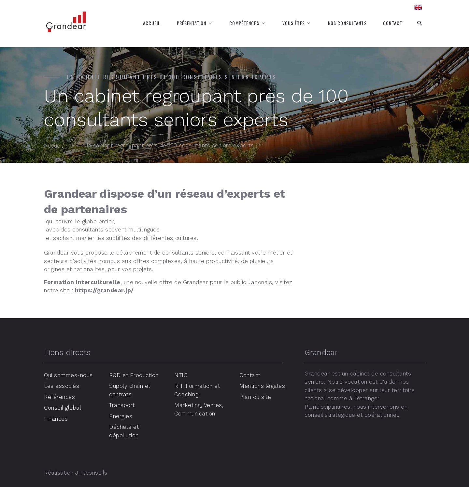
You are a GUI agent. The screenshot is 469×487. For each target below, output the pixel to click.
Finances (56, 418)
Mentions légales (262, 386)
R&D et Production (134, 375)
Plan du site (255, 397)
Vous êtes (293, 23)
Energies (120, 416)
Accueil (152, 23)
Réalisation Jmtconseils (75, 472)
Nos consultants (347, 23)
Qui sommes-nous (68, 375)
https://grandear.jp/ (104, 290)
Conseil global (62, 407)
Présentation (191, 23)
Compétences (244, 23)
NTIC (180, 375)
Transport (122, 405)
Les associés (61, 386)
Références (59, 397)
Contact (392, 23)
